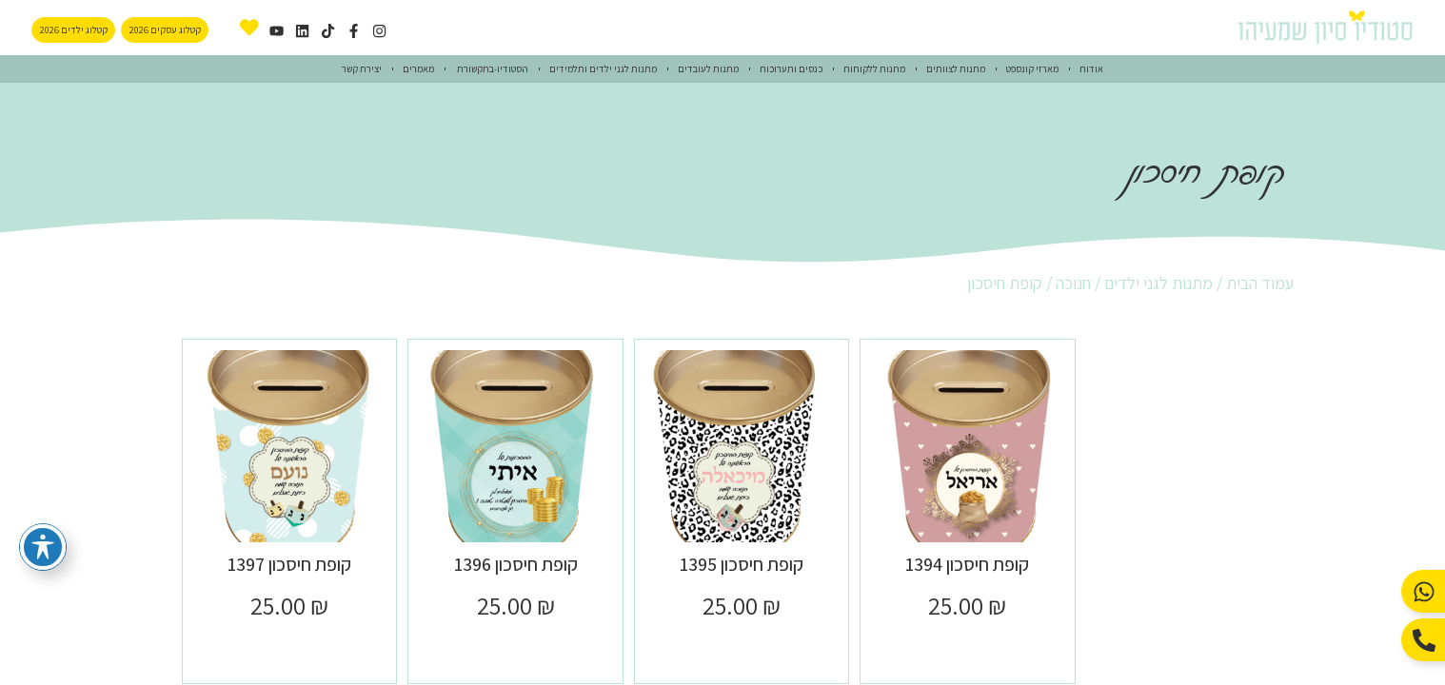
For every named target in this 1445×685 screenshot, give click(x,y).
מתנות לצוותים (955, 68)
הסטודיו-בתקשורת (491, 68)
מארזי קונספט (1032, 68)
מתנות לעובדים (708, 68)
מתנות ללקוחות (874, 68)
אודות (1091, 68)
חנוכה (1073, 283)
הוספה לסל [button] (968, 648)
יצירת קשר (362, 68)
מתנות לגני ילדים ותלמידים (603, 68)
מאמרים (418, 68)
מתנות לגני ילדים (1158, 283)
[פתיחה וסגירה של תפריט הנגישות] (43, 547)
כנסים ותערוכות (791, 68)
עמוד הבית (1260, 283)
